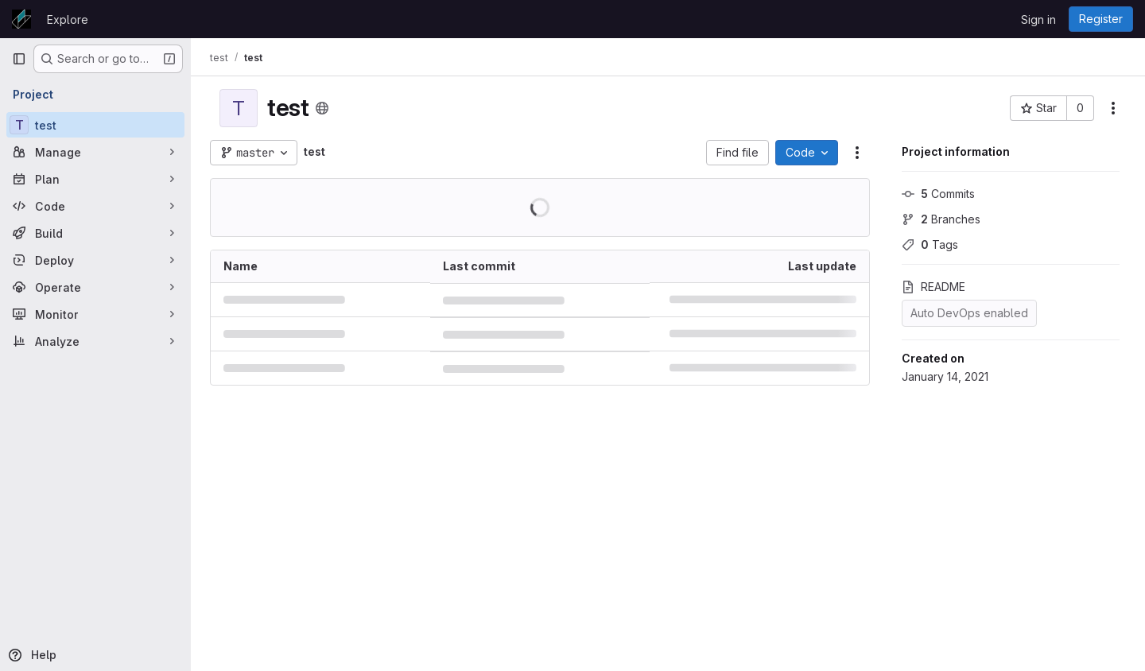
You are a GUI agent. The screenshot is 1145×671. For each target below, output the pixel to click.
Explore (67, 19)
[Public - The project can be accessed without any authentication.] (322, 108)
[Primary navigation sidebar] (19, 59)
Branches (941, 219)
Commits (938, 193)
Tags (930, 244)
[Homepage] (21, 19)
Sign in (1038, 19)
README (933, 286)
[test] (95, 125)
